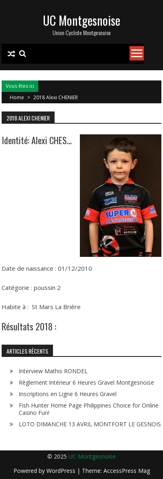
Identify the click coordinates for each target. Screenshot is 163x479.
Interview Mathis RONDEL (53, 371)
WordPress (61, 471)
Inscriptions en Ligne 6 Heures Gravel (68, 394)
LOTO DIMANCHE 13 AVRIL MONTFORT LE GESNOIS (90, 424)
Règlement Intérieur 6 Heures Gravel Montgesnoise (86, 382)
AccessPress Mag (127, 471)
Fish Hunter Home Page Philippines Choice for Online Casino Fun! (89, 409)
